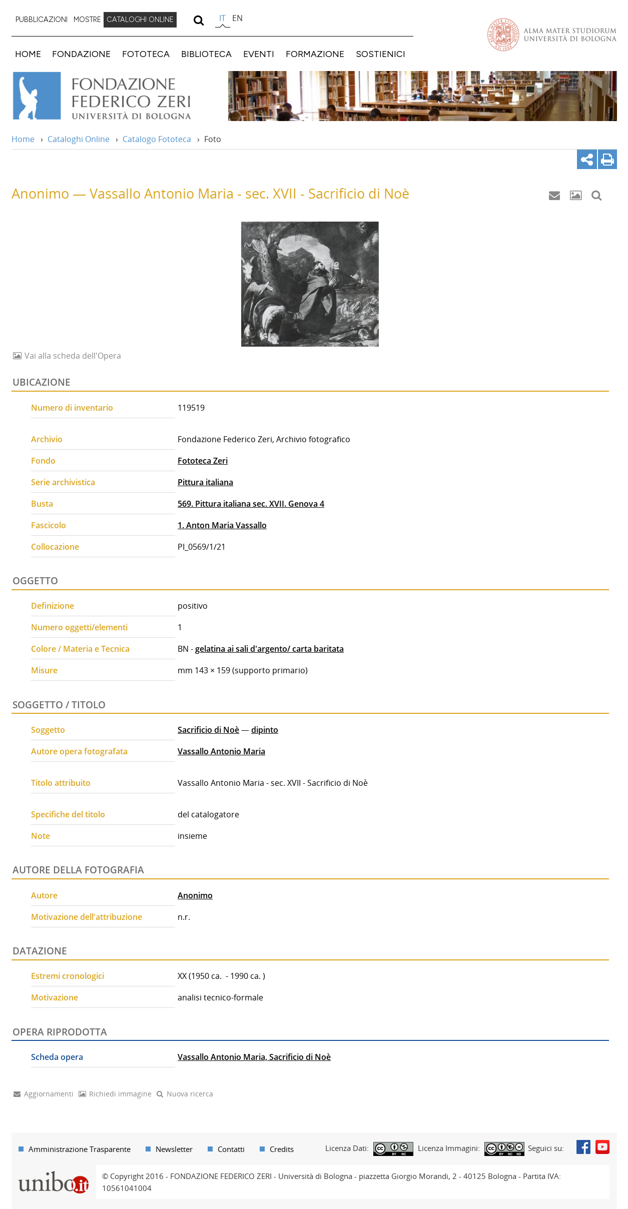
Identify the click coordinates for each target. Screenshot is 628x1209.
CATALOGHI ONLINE (140, 19)
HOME (28, 54)
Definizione (52, 605)
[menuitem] (42, 20)
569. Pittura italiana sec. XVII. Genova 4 (251, 503)
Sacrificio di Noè (208, 729)
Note (40, 835)
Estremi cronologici (67, 975)
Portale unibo (54, 1171)
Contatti (231, 1149)
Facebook (583, 1147)
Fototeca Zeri (203, 460)
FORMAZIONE (315, 54)
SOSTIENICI (380, 54)
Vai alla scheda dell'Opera (72, 355)
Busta (42, 503)
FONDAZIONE (81, 54)
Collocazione (55, 546)
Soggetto (48, 729)
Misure (44, 670)
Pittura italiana (205, 482)
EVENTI (258, 54)
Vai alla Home (115, 96)
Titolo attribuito (61, 782)
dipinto (264, 729)
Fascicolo (48, 525)
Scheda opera (57, 1056)
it (222, 18)
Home (23, 139)
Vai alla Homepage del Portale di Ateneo (552, 34)
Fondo (43, 460)
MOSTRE (87, 19)
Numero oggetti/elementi (79, 627)
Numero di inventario (72, 407)
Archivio (47, 439)
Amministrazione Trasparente (80, 1149)
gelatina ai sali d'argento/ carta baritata (269, 648)
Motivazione (54, 997)
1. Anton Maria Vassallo (222, 525)
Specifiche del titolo (68, 814)
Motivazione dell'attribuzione (86, 916)
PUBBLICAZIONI (42, 19)
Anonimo (195, 895)
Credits (282, 1149)
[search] (199, 20)
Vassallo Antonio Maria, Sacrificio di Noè (254, 1056)
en (237, 18)
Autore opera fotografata (79, 751)
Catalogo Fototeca (157, 139)
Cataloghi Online (79, 139)
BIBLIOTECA (206, 54)
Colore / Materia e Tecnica (80, 648)
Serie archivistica (63, 482)
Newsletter (174, 1149)
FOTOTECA (146, 54)
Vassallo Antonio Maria (221, 751)
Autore (44, 895)
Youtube (602, 1147)
